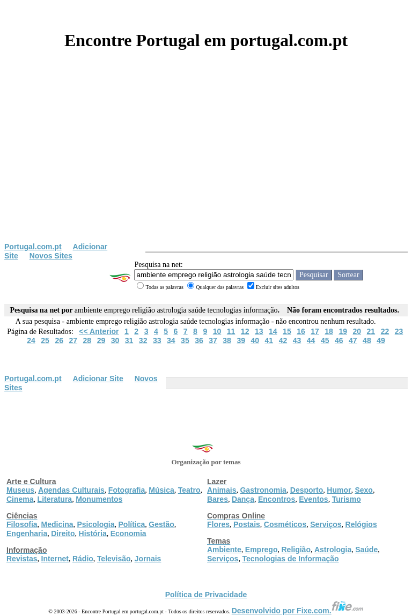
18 (329, 331)
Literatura (55, 499)
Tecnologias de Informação (290, 558)
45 (325, 340)
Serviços (325, 524)
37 (213, 340)
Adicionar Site (98, 378)
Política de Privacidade (206, 594)
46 (339, 340)
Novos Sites (51, 255)
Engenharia (26, 533)
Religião (295, 549)
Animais (221, 490)
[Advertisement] (206, 162)
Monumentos (99, 499)
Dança (243, 499)
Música (161, 490)
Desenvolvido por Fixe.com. (298, 610)
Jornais (148, 558)
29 (101, 340)
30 (115, 340)
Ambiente (224, 549)
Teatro (189, 490)
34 (171, 340)
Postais (246, 524)
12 (245, 331)
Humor (339, 490)
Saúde (366, 549)
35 (185, 340)
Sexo (363, 490)
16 (301, 331)
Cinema (20, 499)
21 (371, 331)
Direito (63, 533)
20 (356, 331)
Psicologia (95, 524)
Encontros (276, 499)
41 (269, 340)
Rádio (82, 558)
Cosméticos (285, 524)
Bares (217, 499)
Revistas (22, 558)
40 (255, 340)
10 (217, 331)
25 (45, 340)
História (93, 533)
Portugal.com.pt (33, 246)
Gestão (161, 524)
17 (315, 331)
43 (297, 340)
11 (231, 331)
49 (381, 340)
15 (287, 331)
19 (343, 331)
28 (87, 340)
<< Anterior (99, 331)
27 (73, 340)
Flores (218, 524)
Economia (128, 533)
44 (311, 340)
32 (143, 340)
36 (199, 340)
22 (385, 331)
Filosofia (22, 524)
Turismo (346, 499)
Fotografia (126, 490)
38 (227, 340)
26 (59, 340)
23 (399, 331)
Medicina (57, 524)
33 (157, 340)
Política (132, 524)
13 (259, 331)
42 (283, 340)
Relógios (361, 524)
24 (31, 340)
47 (353, 340)
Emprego (261, 549)
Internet (55, 558)
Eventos (313, 499)
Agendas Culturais (71, 490)
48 (367, 340)
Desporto (306, 490)
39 (241, 340)
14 (273, 331)
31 (129, 340)
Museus (20, 490)
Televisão (114, 558)
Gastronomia (263, 490)
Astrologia (332, 549)
